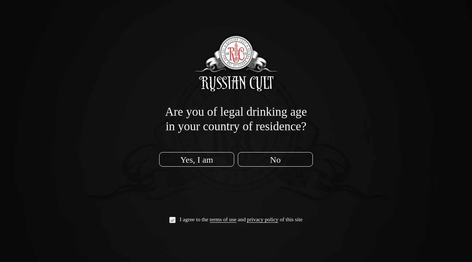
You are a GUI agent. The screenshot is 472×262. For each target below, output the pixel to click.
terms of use (223, 219)
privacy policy (262, 219)
